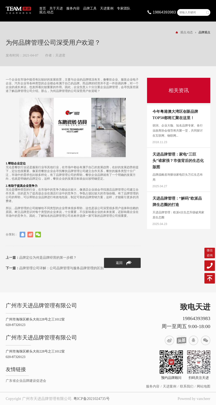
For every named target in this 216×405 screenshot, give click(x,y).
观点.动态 (46, 12)
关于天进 (56, 8)
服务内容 (73, 8)
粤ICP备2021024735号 (91, 399)
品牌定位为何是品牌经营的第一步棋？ (41, 257)
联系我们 (186, 386)
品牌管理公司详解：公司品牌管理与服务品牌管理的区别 (55, 268)
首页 (42, 8)
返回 (123, 263)
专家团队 (123, 8)
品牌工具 (90, 8)
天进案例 (106, 8)
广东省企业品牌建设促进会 (26, 380)
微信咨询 (210, 253)
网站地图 (203, 386)
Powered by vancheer (194, 399)
